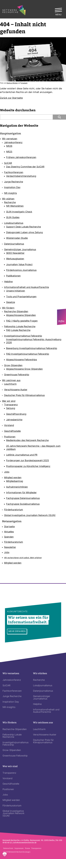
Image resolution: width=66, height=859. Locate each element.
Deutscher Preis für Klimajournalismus (24, 395)
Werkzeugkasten (15, 259)
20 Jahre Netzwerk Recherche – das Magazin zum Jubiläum (33, 447)
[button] (4, 854)
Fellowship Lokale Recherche (19, 326)
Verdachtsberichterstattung (21, 176)
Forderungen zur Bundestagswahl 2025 (27, 460)
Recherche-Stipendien (16, 311)
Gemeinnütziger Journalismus (20, 249)
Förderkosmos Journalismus (21, 270)
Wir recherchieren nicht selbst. (23, 558)
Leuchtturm (10, 384)
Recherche (10, 202)
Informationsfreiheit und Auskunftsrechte (26, 287)
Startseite (9, 527)
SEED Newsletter (15, 253)
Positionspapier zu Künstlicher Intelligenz (28, 466)
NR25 (9, 152)
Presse (27, 848)
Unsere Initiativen (15, 291)
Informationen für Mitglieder (21, 493)
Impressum (19, 848)
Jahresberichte (14, 420)
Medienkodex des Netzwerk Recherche (27, 440)
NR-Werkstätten (15, 206)
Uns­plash (24, 83)
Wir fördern (8, 308)
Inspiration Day (12, 187)
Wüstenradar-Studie (17, 238)
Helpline (8, 282)
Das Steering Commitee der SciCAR (25, 167)
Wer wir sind (8, 401)
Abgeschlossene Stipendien (21, 315)
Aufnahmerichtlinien (17, 487)
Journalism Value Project (19, 264)
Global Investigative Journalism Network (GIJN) (30, 515)
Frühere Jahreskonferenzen (21, 157)
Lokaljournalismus (13, 223)
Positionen (9, 437)
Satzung (10, 408)
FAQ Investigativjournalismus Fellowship (27, 354)
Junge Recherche (13, 182)
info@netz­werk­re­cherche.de (24, 843)
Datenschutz (8, 848)
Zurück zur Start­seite (11, 98)
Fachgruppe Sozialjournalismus (23, 504)
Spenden (9, 537)
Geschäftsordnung (16, 414)
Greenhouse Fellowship (16, 375)
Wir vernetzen (9, 139)
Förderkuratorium (13, 510)
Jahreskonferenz (13, 142)
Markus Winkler (12, 83)
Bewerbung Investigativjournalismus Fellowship (31, 348)
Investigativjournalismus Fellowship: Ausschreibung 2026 (33, 341)
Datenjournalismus (14, 244)
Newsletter (10, 547)
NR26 (9, 146)
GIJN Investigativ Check (19, 212)
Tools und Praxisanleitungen (21, 296)
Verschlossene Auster (15, 390)
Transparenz (11, 405)
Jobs (6, 472)
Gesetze (10, 302)
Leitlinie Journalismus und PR (21, 455)
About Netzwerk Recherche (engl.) (16, 852)
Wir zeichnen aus (11, 380)
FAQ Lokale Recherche (18, 330)
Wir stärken (8, 199)
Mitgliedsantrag (14, 481)
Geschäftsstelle (12, 431)
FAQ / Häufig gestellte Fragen (22, 321)
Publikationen (13, 276)
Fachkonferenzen (13, 172)
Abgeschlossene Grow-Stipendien (24, 369)
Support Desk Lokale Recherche (23, 227)
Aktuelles (9, 532)
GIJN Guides (12, 217)
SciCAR (8, 163)
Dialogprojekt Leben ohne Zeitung (24, 232)
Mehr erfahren (16, 631)
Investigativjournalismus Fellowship (23, 336)
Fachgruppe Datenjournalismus (23, 498)
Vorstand (9, 425)
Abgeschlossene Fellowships (21, 360)
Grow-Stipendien (13, 365)
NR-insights (10, 193)
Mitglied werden (12, 478)
